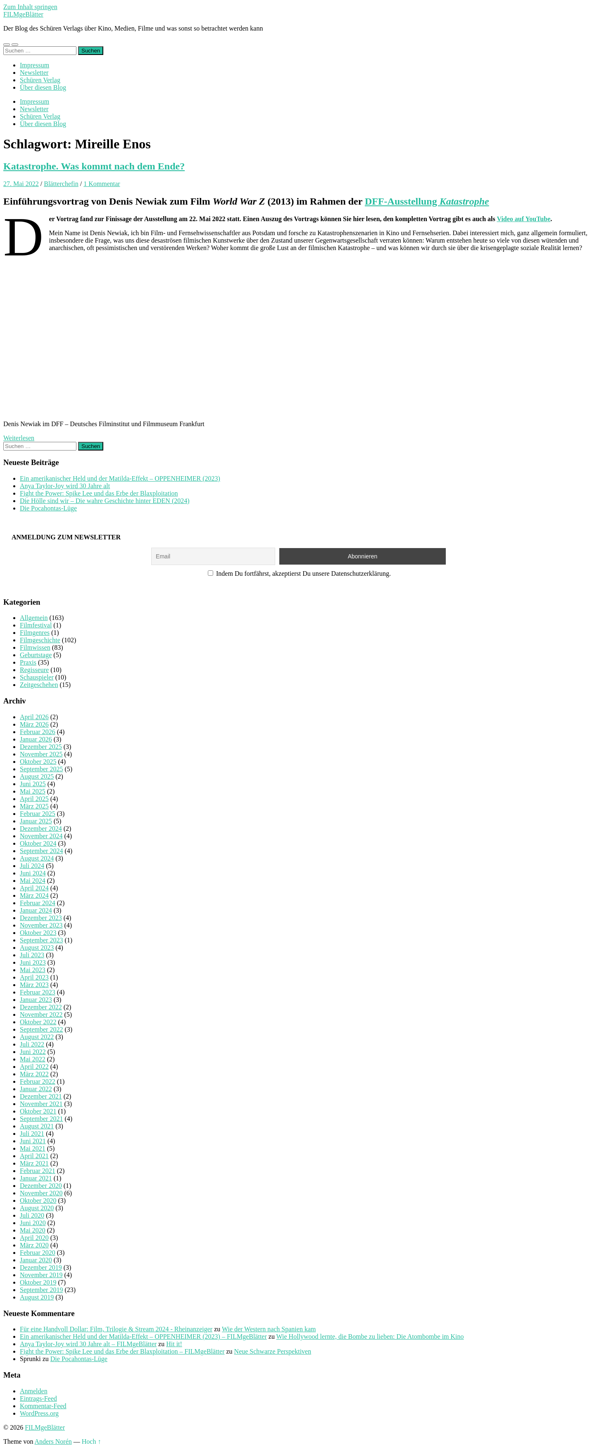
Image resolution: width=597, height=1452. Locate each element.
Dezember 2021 (41, 1096)
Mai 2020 (32, 1230)
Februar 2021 (37, 1170)
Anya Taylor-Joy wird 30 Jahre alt (65, 485)
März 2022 (34, 1074)
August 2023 (37, 947)
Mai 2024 (32, 880)
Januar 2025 (36, 821)
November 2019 (41, 1274)
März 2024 (34, 895)
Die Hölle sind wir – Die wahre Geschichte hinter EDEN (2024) (105, 500)
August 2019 (37, 1297)
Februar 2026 (37, 731)
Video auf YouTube (523, 218)
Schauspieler (37, 677)
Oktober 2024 (38, 843)
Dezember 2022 (41, 1007)
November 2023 (41, 925)
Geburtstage (36, 654)
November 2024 (41, 835)
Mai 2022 (32, 1059)
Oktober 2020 (38, 1200)
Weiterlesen (18, 437)
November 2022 (41, 1014)
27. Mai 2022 (21, 183)
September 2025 (41, 768)
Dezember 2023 (41, 917)
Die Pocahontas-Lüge (48, 508)
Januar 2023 (36, 999)
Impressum (34, 65)
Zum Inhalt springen (30, 6)
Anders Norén (53, 1441)
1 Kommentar (101, 183)
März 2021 (34, 1163)
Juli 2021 (32, 1133)
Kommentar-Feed (43, 1405)
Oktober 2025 (38, 761)
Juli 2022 (32, 1044)
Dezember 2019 (41, 1267)
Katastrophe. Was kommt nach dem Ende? (94, 166)
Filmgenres (35, 632)
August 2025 (37, 776)
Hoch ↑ (91, 1441)
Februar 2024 (37, 902)
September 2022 (41, 1029)
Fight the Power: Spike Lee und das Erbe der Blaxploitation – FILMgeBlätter (122, 1351)
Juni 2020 (33, 1222)
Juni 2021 (33, 1140)
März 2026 (34, 724)
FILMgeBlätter (23, 14)
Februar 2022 (37, 1081)
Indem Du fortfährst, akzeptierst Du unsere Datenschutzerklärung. (299, 573)
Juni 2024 (33, 873)
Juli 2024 (32, 865)
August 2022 (37, 1036)
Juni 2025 (33, 783)
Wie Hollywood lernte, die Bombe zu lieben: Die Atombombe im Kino (370, 1336)
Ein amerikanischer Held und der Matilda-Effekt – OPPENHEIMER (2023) (120, 478)
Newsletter (34, 72)
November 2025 (41, 754)
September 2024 (41, 850)
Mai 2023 (32, 969)
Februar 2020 (37, 1252)
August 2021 (37, 1126)
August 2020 (37, 1207)
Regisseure (34, 669)
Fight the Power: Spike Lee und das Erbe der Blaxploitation (99, 493)
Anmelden (34, 1391)
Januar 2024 (36, 910)
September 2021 (41, 1118)
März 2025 (34, 806)
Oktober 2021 (38, 1111)
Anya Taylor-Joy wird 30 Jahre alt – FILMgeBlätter (88, 1343)
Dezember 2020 (41, 1185)
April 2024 (34, 888)
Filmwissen (35, 647)
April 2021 (34, 1155)
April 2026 (34, 716)
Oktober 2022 (38, 1021)
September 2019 (41, 1289)
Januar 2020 (36, 1260)
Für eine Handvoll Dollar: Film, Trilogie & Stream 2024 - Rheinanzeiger (116, 1329)
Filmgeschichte (40, 640)
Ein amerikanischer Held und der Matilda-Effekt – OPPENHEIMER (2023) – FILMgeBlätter (143, 1336)
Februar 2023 (37, 992)
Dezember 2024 (41, 828)
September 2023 (41, 940)
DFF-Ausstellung (427, 201)
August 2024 (37, 858)
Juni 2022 (33, 1051)
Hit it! (174, 1343)
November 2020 (41, 1193)
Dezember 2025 (41, 746)
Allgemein (34, 617)
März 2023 (34, 984)
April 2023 (34, 977)
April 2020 (34, 1237)
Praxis (28, 662)
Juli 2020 (32, 1215)
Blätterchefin (61, 183)
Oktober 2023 (38, 932)
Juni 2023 (33, 962)
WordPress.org (39, 1413)
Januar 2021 (36, 1178)
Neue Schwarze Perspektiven (273, 1351)
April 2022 (34, 1066)
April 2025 (34, 798)
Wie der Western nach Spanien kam (269, 1329)
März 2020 (34, 1245)
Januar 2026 (36, 739)
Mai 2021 (32, 1148)
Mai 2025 (32, 791)
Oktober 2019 (38, 1282)
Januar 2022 (36, 1088)
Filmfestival (36, 625)
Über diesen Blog (43, 87)
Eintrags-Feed (38, 1398)
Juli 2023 (32, 954)
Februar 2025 (37, 813)
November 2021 (41, 1103)
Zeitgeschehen (39, 684)
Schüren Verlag (40, 79)
